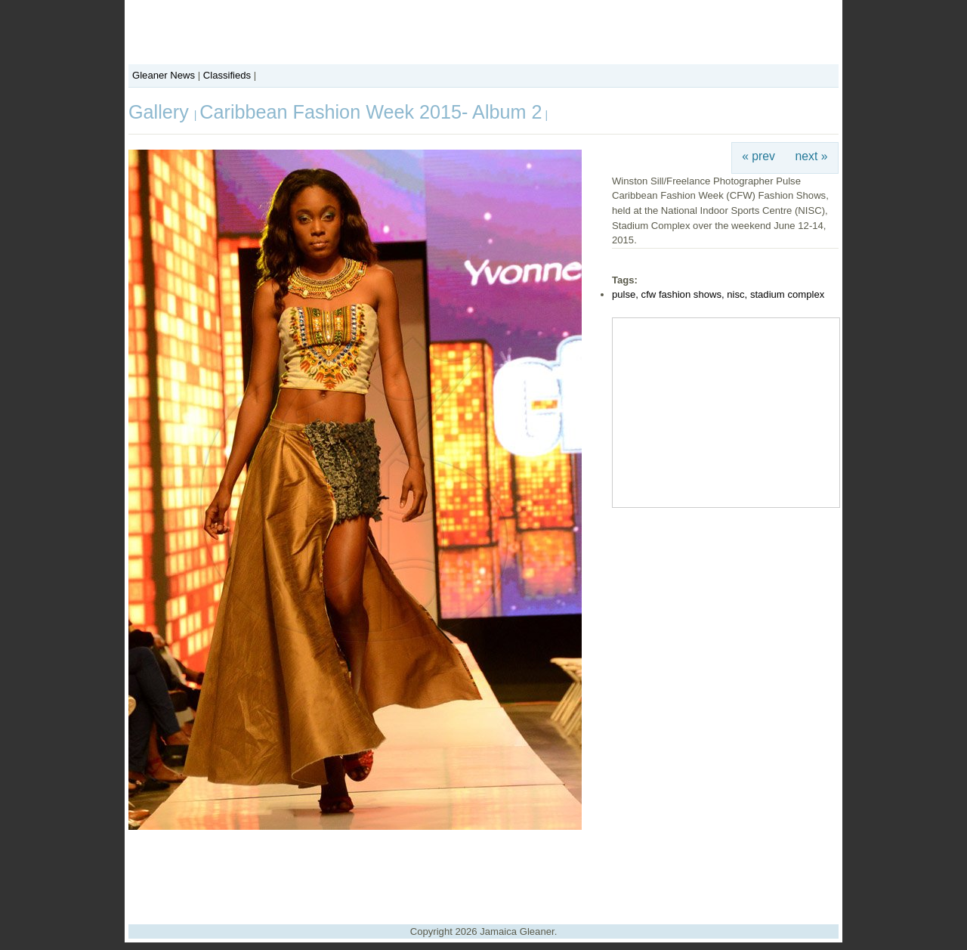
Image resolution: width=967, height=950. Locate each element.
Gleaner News (163, 75)
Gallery (161, 111)
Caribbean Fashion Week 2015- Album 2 (370, 111)
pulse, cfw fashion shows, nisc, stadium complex (718, 294)
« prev (758, 156)
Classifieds (227, 75)
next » (812, 156)
